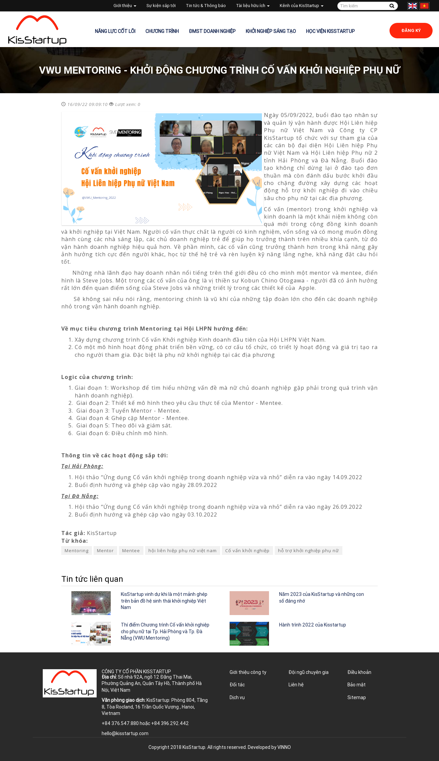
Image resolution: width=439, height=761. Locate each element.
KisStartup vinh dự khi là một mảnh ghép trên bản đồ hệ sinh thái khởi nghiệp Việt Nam (164, 600)
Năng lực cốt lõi (115, 31)
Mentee (131, 550)
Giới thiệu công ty (248, 672)
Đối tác (237, 685)
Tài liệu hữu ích (253, 5)
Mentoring (77, 550)
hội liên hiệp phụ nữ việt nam (182, 550)
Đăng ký (411, 30)
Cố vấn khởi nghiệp (247, 550)
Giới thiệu (124, 5)
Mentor (105, 550)
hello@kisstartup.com (125, 733)
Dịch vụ (237, 697)
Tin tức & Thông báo (206, 5)
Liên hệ (296, 685)
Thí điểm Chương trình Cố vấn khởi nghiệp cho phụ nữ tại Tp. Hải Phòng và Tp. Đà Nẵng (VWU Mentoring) (165, 631)
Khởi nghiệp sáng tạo (271, 31)
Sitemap (356, 697)
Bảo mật (356, 685)
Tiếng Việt (424, 6)
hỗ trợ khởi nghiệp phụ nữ (308, 550)
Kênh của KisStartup (302, 5)
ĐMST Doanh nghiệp (212, 31)
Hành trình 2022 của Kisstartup (312, 625)
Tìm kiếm (392, 6)
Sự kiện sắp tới (161, 5)
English (412, 6)
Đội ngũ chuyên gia (309, 672)
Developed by (269, 747)
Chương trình (162, 31)
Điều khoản (359, 672)
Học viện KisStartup (330, 31)
